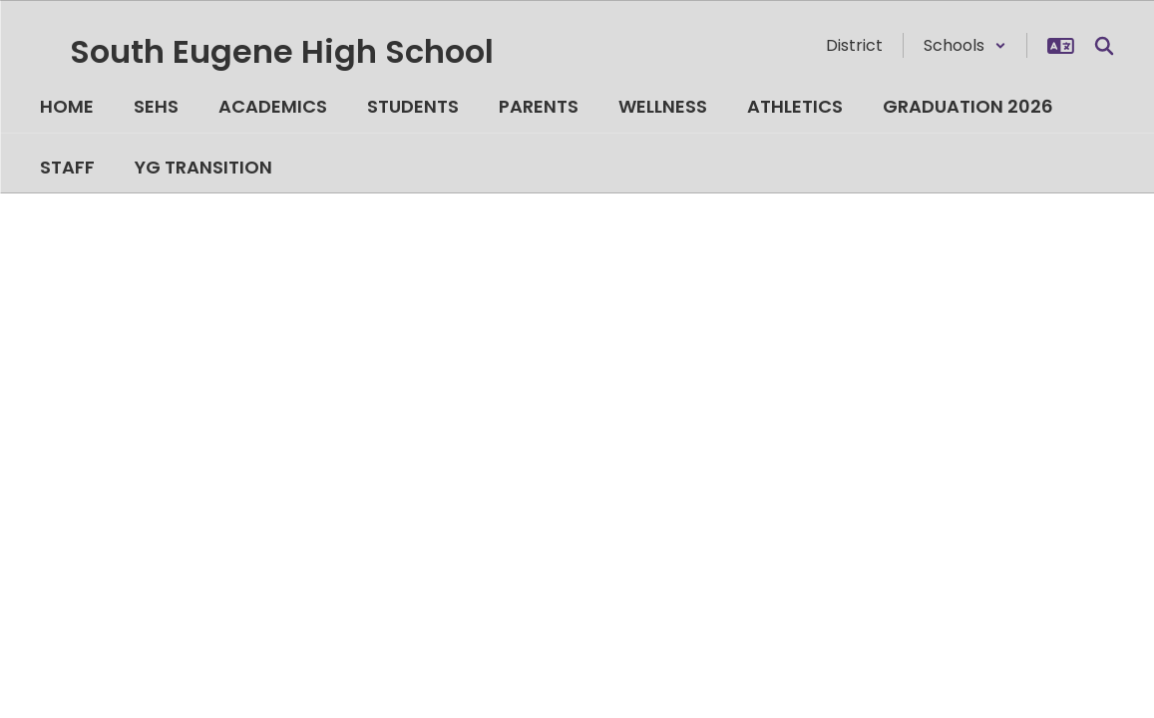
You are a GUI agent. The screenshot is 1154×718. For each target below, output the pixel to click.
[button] (965, 45)
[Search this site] (1104, 46)
